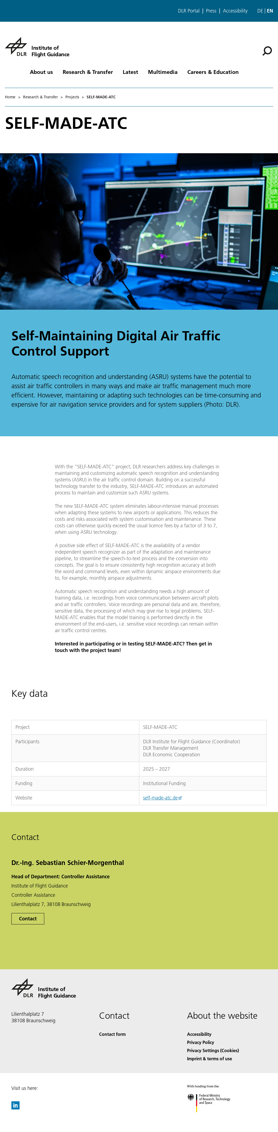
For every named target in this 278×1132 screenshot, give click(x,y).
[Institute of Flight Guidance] (37, 46)
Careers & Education (213, 71)
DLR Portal (189, 11)
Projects (72, 97)
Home (10, 97)
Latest (130, 71)
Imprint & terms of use (209, 1058)
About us (41, 71)
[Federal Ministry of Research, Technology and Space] (213, 1117)
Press (211, 11)
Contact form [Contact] (112, 1034)
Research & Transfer (88, 71)
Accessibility (235, 11)
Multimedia (163, 71)
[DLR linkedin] (15, 1108)
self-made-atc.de (160, 798)
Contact (28, 918)
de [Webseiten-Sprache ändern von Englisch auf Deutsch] (260, 11)
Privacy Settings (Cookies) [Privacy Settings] (213, 1050)
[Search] (267, 51)
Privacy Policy (200, 1042)
